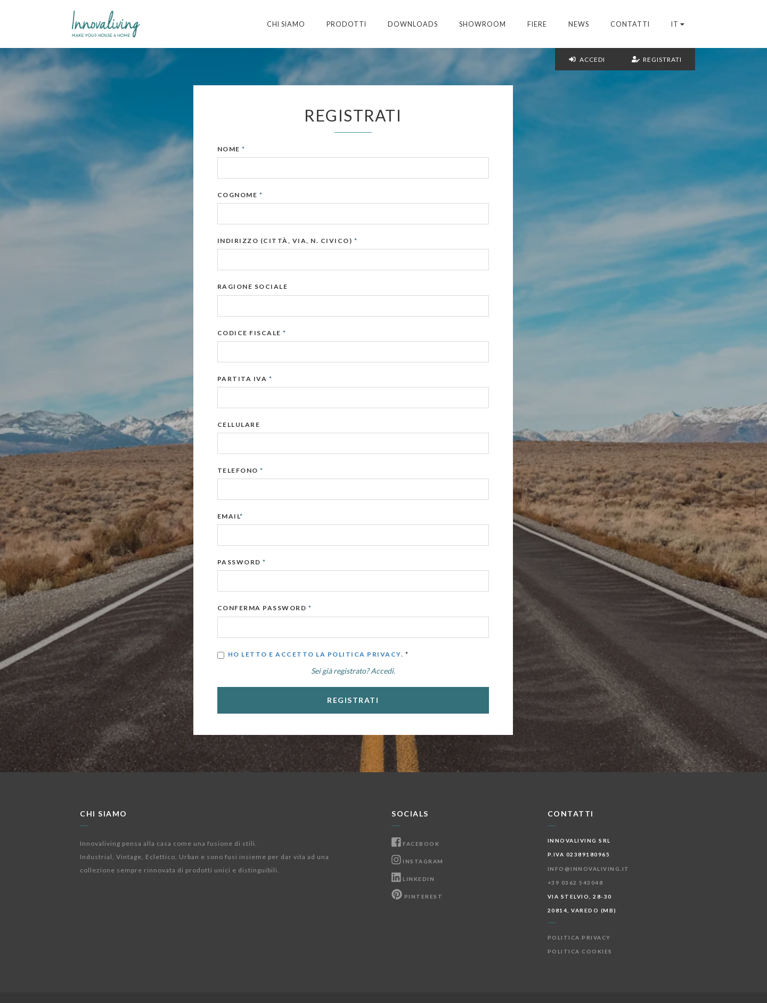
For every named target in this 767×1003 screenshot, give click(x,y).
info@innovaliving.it (589, 869)
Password (272, 562)
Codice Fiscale (282, 333)
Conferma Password (295, 608)
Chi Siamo (286, 24)
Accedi (586, 59)
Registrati (657, 59)
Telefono (271, 470)
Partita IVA (275, 379)
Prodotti (346, 24)
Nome (262, 149)
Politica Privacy (579, 937)
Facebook (415, 843)
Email (261, 516)
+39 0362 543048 (575, 882)
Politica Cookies (580, 951)
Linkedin (413, 879)
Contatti (630, 24)
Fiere (537, 24)
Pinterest (417, 896)
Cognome (270, 195)
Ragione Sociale (283, 286)
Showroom (482, 24)
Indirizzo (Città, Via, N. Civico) (318, 241)
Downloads (413, 24)
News (578, 24)
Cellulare (269, 424)
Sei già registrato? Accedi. (383, 670)
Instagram (417, 861)
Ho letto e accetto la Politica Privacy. (346, 654)
